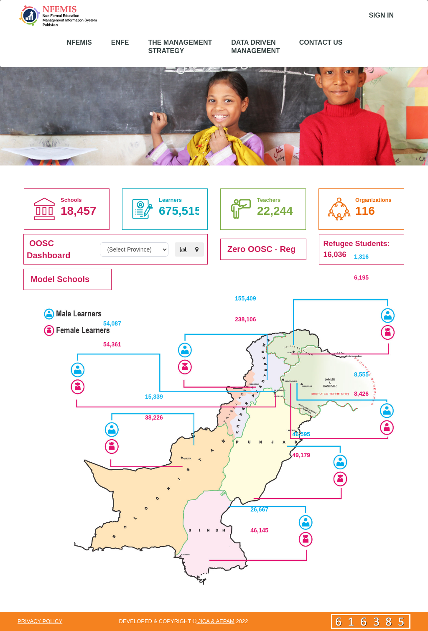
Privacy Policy (40, 621)
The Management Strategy (180, 46)
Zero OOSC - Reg (261, 249)
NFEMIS (79, 42)
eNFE (120, 42)
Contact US (321, 42)
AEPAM (225, 621)
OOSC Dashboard (48, 249)
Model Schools (60, 279)
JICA (203, 621)
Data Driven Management (255, 46)
